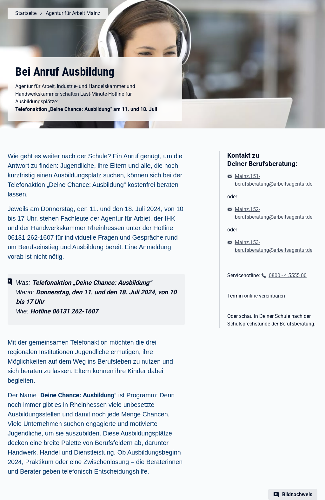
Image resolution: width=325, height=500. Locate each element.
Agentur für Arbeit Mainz (73, 13)
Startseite (25, 13)
